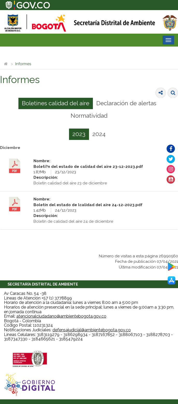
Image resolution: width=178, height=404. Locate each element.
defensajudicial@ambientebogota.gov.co (91, 329)
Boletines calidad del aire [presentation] (55, 103)
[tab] (55, 103)
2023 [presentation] (78, 134)
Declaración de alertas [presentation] (126, 103)
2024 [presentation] (99, 134)
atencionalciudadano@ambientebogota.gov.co (61, 316)
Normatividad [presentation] (89, 115)
